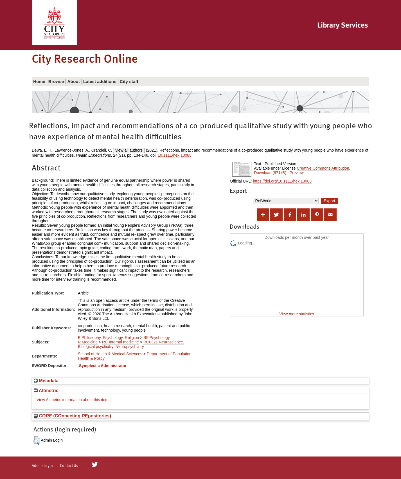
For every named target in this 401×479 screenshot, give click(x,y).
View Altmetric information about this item (73, 399)
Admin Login (42, 466)
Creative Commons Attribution (323, 168)
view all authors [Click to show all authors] (129, 150)
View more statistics (296, 314)
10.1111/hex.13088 (175, 155)
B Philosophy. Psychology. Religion (108, 337)
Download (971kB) (270, 172)
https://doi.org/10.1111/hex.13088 (282, 181)
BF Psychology (156, 337)
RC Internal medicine (120, 342)
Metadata (46, 380)
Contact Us (69, 466)
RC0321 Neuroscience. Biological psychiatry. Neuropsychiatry (131, 344)
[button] (36, 440)
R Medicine (88, 342)
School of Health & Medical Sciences (110, 354)
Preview (297, 172)
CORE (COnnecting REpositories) (72, 415)
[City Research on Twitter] (95, 465)
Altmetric (46, 390)
